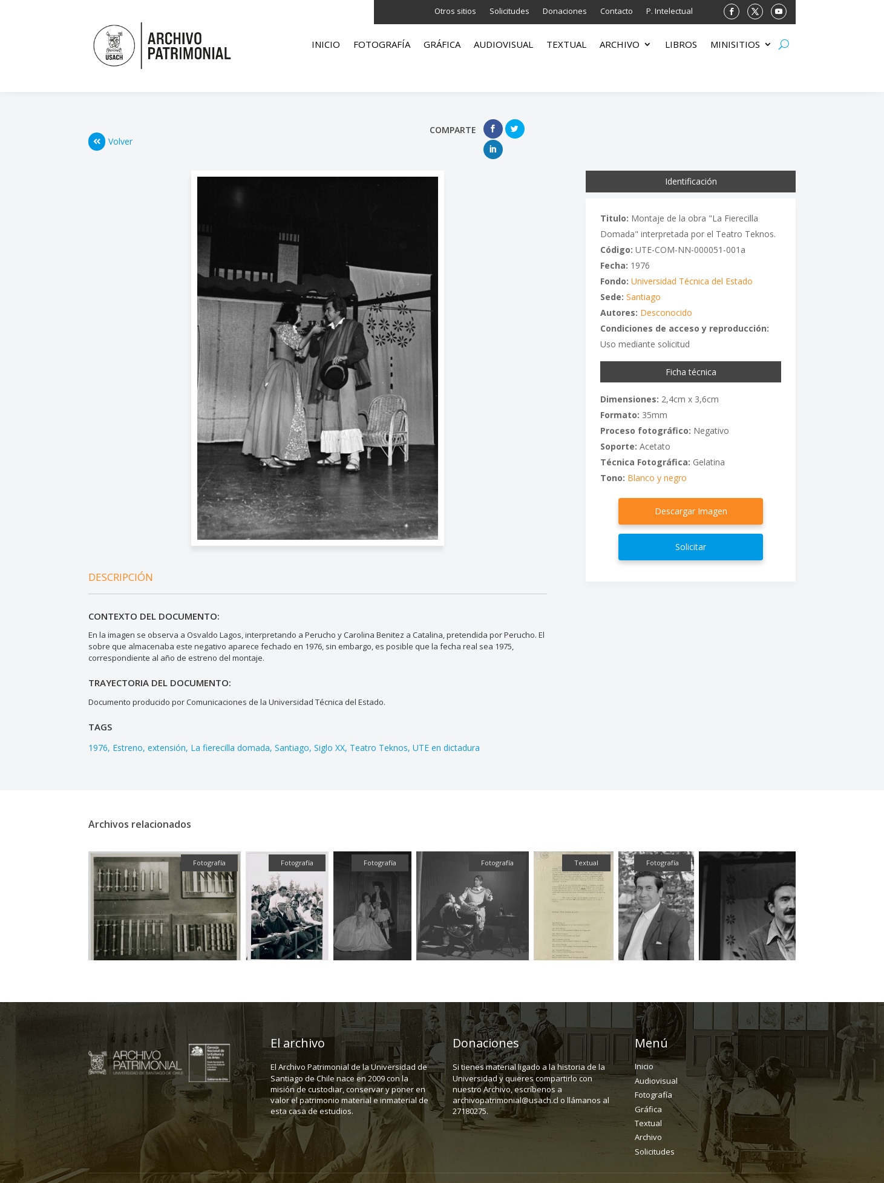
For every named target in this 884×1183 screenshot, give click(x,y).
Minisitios (735, 45)
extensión (167, 727)
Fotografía (381, 45)
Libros (681, 45)
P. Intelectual (669, 11)
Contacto (616, 11)
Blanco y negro (657, 457)
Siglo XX (329, 727)
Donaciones (565, 11)
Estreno (128, 727)
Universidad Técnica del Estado (692, 260)
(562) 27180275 (485, 1167)
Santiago (292, 727)
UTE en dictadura (446, 727)
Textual (566, 45)
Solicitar (690, 526)
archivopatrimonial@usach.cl (636, 1167)
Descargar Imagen (691, 490)
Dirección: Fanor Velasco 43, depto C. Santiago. (290, 1167)
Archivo (620, 45)
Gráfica (442, 45)
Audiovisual (503, 45)
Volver (110, 131)
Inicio (326, 45)
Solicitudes (509, 11)
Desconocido (666, 292)
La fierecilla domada (230, 727)
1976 (98, 727)
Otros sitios (455, 11)
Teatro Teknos (379, 727)
